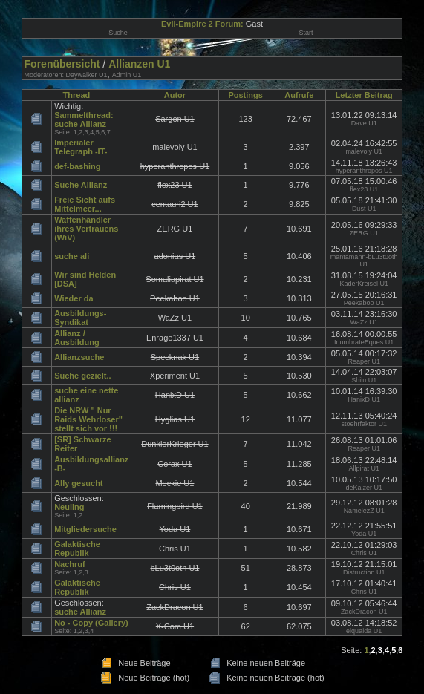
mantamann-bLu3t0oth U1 (364, 260)
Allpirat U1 (363, 468)
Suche (118, 32)
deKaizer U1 (363, 487)
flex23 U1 (364, 189)
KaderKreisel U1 (363, 283)
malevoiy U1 (363, 151)
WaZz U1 (364, 322)
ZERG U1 (364, 233)
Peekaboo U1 (364, 303)
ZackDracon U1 (364, 611)
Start (306, 32)
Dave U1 (364, 123)
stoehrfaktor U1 (364, 424)
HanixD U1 (364, 399)
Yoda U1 (363, 533)
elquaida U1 (364, 631)
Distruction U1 (364, 572)
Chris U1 (364, 553)
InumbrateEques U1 (364, 342)
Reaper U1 (364, 361)
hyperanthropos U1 (364, 170)
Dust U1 (364, 208)
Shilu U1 (363, 380)
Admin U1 (127, 75)
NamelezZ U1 (364, 510)
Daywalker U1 (87, 75)
